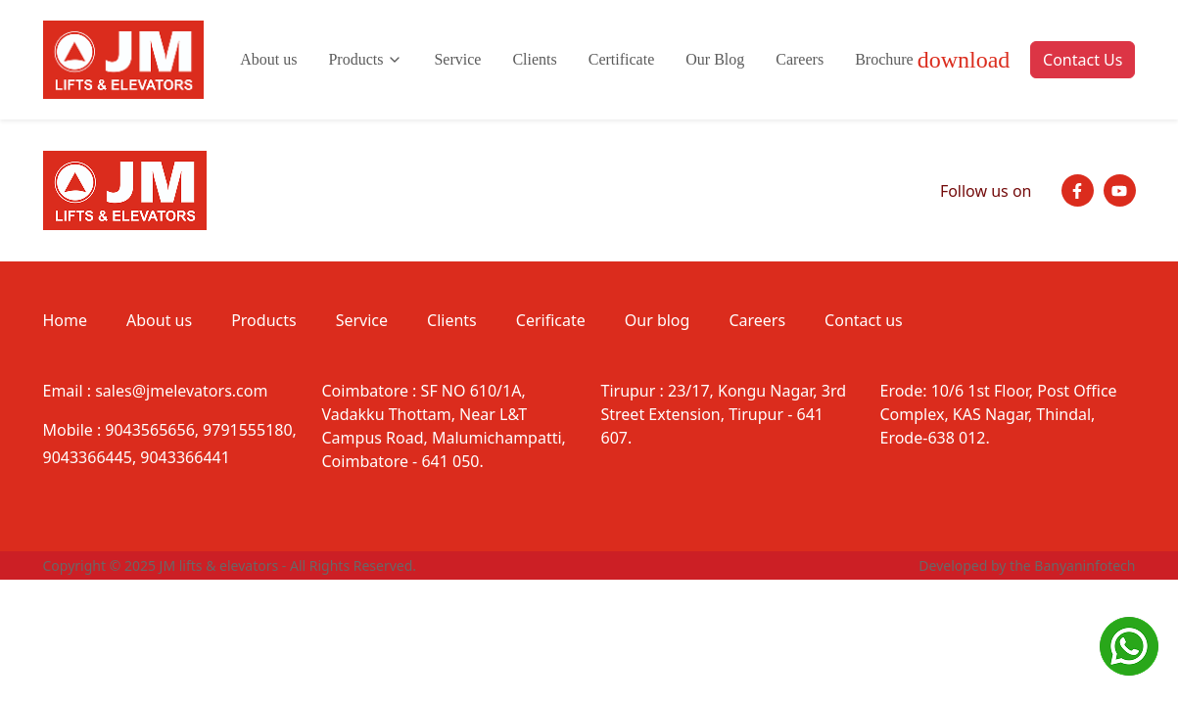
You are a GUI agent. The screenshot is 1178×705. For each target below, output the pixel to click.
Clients (534, 59)
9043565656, (152, 430)
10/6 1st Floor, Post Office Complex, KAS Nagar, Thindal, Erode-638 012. (998, 414)
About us (268, 59)
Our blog (657, 320)
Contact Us (1082, 59)
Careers (800, 59)
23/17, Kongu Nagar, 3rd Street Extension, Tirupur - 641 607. (724, 414)
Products (365, 59)
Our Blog (714, 59)
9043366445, (90, 457)
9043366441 (185, 457)
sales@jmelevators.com (181, 390)
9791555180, (250, 430)
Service (457, 59)
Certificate (622, 59)
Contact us (864, 320)
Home (65, 320)
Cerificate (551, 320)
